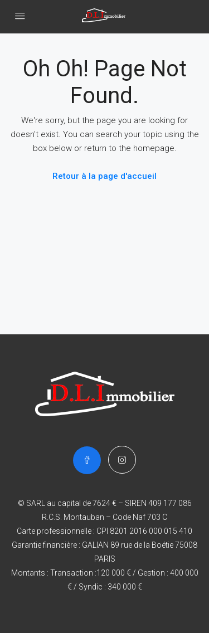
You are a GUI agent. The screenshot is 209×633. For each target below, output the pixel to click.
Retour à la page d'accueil (104, 176)
